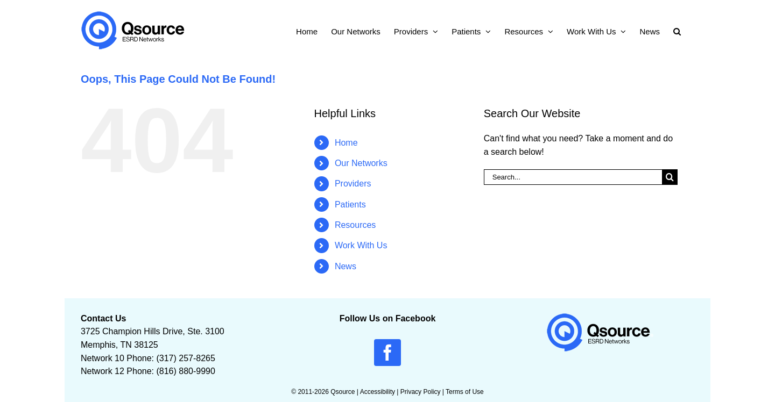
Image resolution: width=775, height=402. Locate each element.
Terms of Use (465, 392)
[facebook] (387, 352)
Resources (355, 224)
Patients (350, 204)
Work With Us (361, 245)
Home (346, 142)
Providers (353, 183)
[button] (677, 30)
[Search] (670, 177)
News (345, 266)
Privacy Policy (420, 392)
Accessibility (377, 392)
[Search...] (573, 177)
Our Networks (361, 163)
